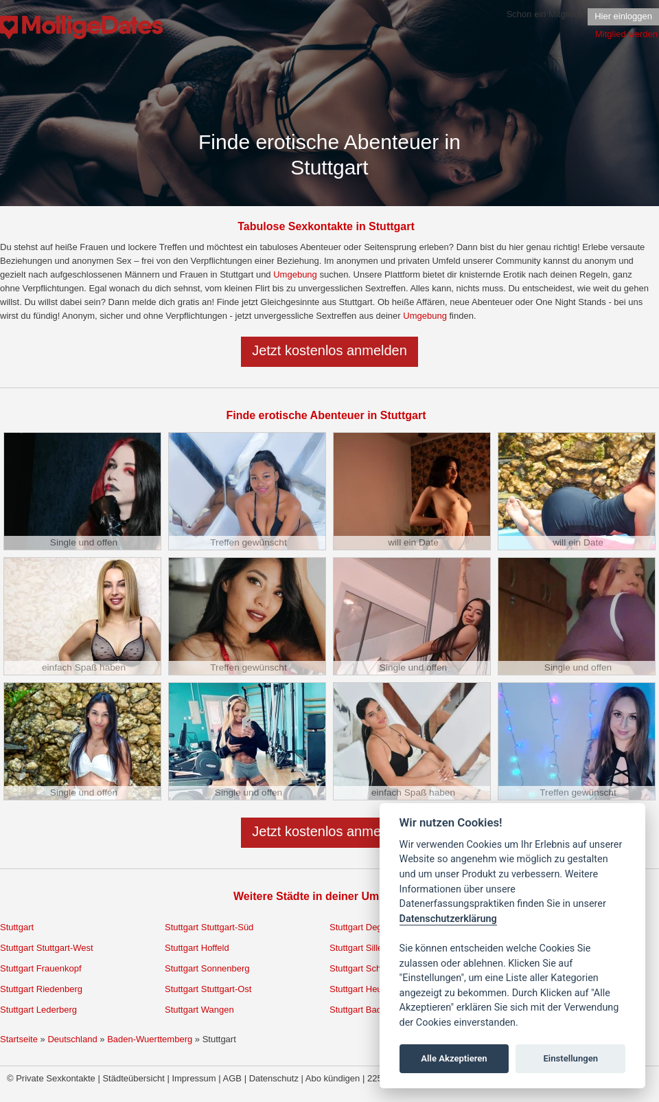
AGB (232, 1078)
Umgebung (295, 274)
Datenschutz (274, 1078)
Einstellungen (570, 1058)
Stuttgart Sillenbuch (368, 948)
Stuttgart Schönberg (369, 968)
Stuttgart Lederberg (38, 1009)
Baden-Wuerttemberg (149, 1039)
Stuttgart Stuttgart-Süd (209, 927)
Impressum (194, 1078)
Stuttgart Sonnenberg (207, 968)
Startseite (19, 1039)
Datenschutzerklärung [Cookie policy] (448, 919)
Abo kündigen (332, 1078)
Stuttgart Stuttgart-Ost (208, 989)
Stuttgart (17, 927)
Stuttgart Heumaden (369, 989)
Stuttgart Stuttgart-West (46, 948)
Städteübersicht (133, 1078)
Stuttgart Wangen (199, 1009)
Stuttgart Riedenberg (41, 989)
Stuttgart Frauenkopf (41, 968)
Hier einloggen (623, 16)
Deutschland (72, 1039)
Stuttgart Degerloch (368, 927)
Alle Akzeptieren (454, 1058)
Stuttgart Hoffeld (197, 948)
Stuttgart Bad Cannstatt (376, 1009)
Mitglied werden (626, 34)
